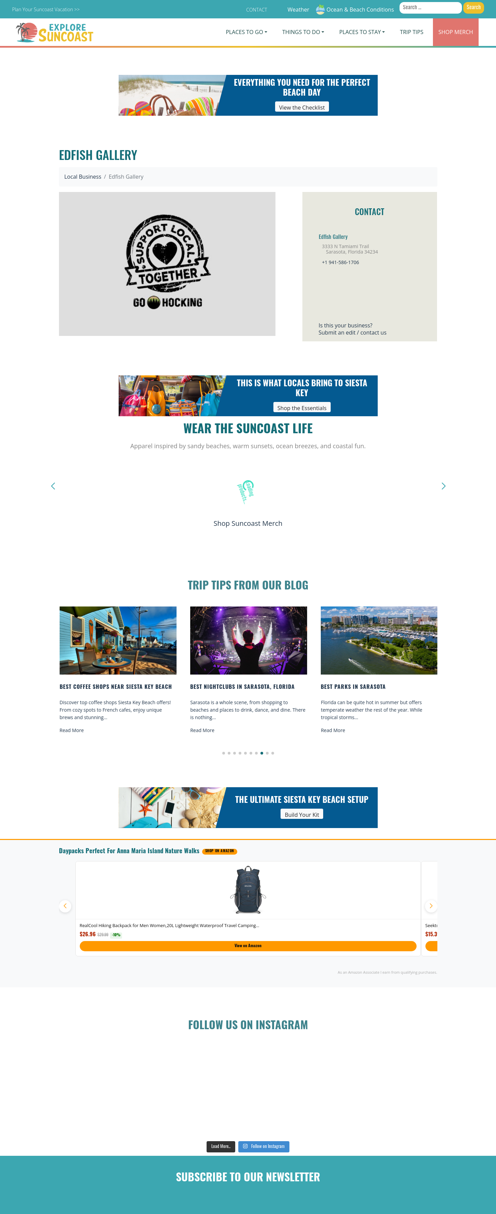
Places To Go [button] (244, 32)
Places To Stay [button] (360, 32)
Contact (256, 9)
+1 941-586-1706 (340, 262)
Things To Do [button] (301, 32)
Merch (455, 32)
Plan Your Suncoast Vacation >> (45, 9)
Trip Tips (411, 32)
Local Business (83, 176)
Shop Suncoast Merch (247, 523)
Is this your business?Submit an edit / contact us (353, 329)
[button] (223, 753)
